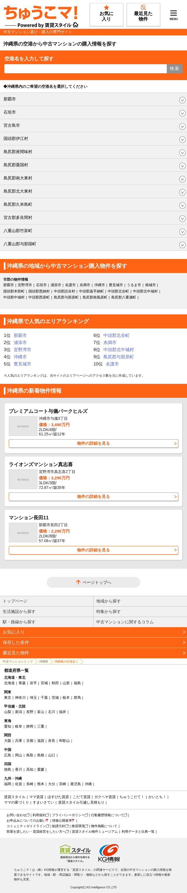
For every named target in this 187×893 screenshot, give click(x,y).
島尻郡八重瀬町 (123, 297)
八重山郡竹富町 (18, 230)
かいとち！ (157, 797)
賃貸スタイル (14, 797)
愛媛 (40, 769)
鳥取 (29, 755)
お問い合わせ (16, 815)
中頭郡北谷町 (118, 291)
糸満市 (85, 285)
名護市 (70, 285)
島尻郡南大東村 (18, 178)
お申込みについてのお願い (26, 820)
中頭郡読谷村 (64, 291)
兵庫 (18, 741)
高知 (29, 769)
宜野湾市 (25, 285)
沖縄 (88, 784)
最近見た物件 (16, 652)
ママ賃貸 (36, 797)
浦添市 (56, 285)
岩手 (33, 683)
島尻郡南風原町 (95, 297)
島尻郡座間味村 (18, 151)
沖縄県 (43, 661)
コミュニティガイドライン (26, 826)
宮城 (44, 683)
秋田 (55, 683)
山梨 (7, 712)
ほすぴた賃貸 (58, 797)
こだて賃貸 (81, 797)
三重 (40, 726)
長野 (29, 712)
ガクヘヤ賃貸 (105, 797)
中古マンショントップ (18, 661)
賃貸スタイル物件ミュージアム (95, 831)
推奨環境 (78, 826)
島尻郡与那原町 (66, 297)
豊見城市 (116, 285)
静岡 (29, 726)
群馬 (77, 697)
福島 (77, 683)
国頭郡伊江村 (16, 138)
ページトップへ (97, 582)
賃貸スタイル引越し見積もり (81, 802)
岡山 (18, 755)
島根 (40, 755)
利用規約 (39, 815)
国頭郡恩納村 (39, 291)
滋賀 (40, 741)
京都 (29, 741)
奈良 (51, 741)
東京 (7, 697)
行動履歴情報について (107, 815)
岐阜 (18, 726)
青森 (22, 683)
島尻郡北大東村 (18, 191)
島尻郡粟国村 (16, 164)
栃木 (66, 697)
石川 (51, 712)
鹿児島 (75, 784)
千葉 (44, 697)
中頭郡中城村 (14, 297)
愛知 (7, 726)
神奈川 (20, 697)
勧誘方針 (58, 826)
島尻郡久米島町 (18, 204)
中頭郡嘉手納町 (91, 291)
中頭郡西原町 (39, 297)
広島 (7, 755)
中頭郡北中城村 (145, 291)
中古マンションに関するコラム (125, 621)
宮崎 (62, 784)
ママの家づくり (16, 802)
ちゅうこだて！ (131, 797)
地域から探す (108, 601)
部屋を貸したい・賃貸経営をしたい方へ (36, 831)
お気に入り (14, 632)
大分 (51, 784)
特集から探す (108, 611)
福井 (62, 712)
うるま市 (134, 285)
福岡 (7, 784)
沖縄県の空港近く (66, 661)
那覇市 (10, 99)
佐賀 (18, 784)
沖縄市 (99, 285)
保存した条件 (16, 642)
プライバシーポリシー (68, 815)
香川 (18, 769)
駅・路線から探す (19, 621)
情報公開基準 (62, 820)
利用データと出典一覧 (138, 831)
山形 (66, 683)
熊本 (40, 784)
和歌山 (64, 741)
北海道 (9, 683)
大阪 (7, 741)
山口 (51, 755)
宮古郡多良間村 (18, 217)
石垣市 (10, 112)
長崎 (29, 784)
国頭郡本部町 (14, 291)
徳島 (7, 769)
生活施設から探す (19, 611)
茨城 (55, 697)
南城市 (150, 285)
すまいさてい (43, 802)
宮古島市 (12, 125)
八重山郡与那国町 (20, 243)
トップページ (15, 601)
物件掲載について (104, 826)
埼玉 (33, 697)
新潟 (18, 712)
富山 (40, 712)
